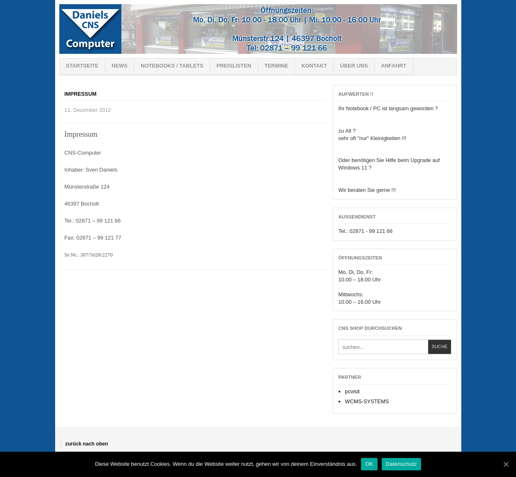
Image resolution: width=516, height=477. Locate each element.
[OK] (505, 464)
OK (369, 464)
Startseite (82, 66)
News (119, 66)
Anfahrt (393, 66)
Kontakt (314, 66)
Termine (276, 66)
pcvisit (352, 391)
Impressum (80, 94)
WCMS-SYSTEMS (367, 401)
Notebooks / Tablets (172, 66)
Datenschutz (401, 464)
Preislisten (233, 66)
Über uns (354, 66)
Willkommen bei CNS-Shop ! (258, 29)
